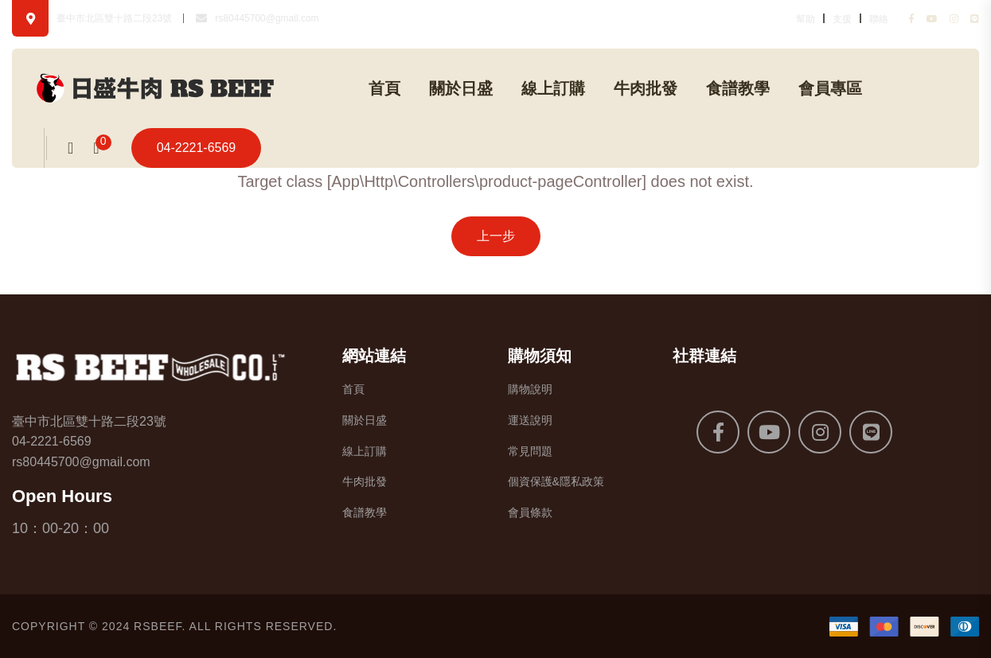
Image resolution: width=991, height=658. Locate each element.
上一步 (496, 236)
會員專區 (830, 88)
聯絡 (878, 19)
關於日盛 (461, 88)
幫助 (805, 19)
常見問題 (530, 451)
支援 (842, 19)
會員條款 (530, 512)
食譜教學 (738, 88)
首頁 (384, 88)
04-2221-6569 (196, 147)
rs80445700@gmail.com (266, 18)
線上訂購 (553, 88)
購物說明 (530, 389)
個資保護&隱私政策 (556, 481)
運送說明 (530, 420)
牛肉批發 (645, 88)
